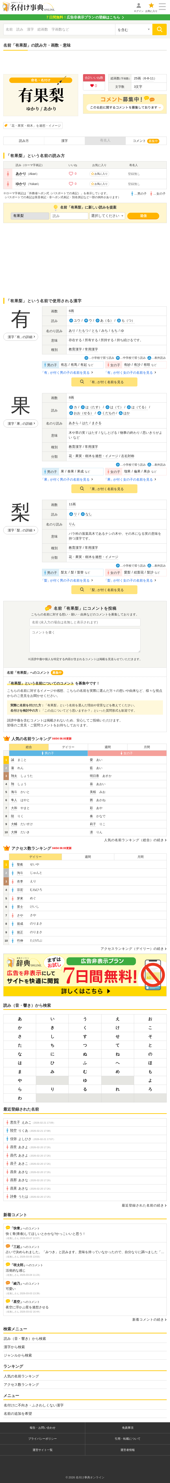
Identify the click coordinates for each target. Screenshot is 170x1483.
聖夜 (20, 864)
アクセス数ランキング (21, 1384)
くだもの (108, 413)
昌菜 (13, 1188)
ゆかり (21, 184)
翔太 (14, 776)
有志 (64, 364)
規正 (20, 932)
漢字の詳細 (20, 337)
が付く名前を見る (106, 382)
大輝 (14, 832)
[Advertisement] (85, 62)
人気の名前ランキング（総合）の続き (134, 840)
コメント (146, 141)
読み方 (24, 141)
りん (72, 524)
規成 (20, 923)
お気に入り (151, 11)
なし (88, 514)
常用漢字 (91, 349)
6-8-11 (149, 78)
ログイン (139, 11)
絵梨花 (139, 572)
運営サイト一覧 (43, 1450)
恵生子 (15, 1122)
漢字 (64, 141)
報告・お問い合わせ (42, 1427)
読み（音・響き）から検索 (25, 1338)
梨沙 (150, 572)
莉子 (93, 824)
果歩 (147, 471)
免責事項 (127, 1427)
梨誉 (80, 572)
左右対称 (127, 456)
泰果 (70, 471)
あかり (21, 174)
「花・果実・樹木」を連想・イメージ (34, 125)
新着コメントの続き (148, 1319)
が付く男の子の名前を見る (66, 372)
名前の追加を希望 (18, 1413)
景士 (20, 906)
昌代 (13, 1155)
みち (104, 330)
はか (126, 413)
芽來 (20, 898)
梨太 (64, 572)
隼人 (14, 800)
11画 (72, 504)
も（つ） (128, 320)
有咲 (147, 364)
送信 (143, 216)
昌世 (13, 1147)
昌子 (13, 1163)
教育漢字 (75, 349)
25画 (137, 78)
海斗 (14, 792)
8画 (71, 397)
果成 (80, 471)
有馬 (74, 364)
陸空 (13, 1130)
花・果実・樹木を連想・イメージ (93, 456)
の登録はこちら (83, 17)
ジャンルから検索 (18, 1355)
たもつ (84, 330)
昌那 (13, 1180)
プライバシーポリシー (42, 1438)
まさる (97, 423)
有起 (83, 364)
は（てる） (139, 407)
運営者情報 (127, 1450)
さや (20, 915)
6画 (71, 311)
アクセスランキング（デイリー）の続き (132, 948)
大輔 (14, 824)
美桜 (93, 792)
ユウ (77, 320)
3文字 (138, 86)
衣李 (20, 881)
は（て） (116, 407)
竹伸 (20, 940)
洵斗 (20, 873)
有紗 (127, 364)
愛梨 (127, 572)
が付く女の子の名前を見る (129, 372)
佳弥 (13, 1139)
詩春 (13, 1196)
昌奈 (13, 1172)
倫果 (137, 471)
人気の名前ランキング (21, 1376)
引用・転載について (127, 1438)
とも (95, 330)
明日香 (94, 776)
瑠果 (127, 471)
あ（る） (106, 320)
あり (72, 330)
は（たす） (93, 407)
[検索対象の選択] (133, 29)
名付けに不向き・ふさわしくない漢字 (34, 1405)
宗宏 (20, 890)
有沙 (137, 364)
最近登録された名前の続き (143, 1205)
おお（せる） (84, 413)
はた (85, 423)
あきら (74, 423)
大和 (14, 808)
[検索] (159, 29)
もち (114, 330)
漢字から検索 (14, 1347)
